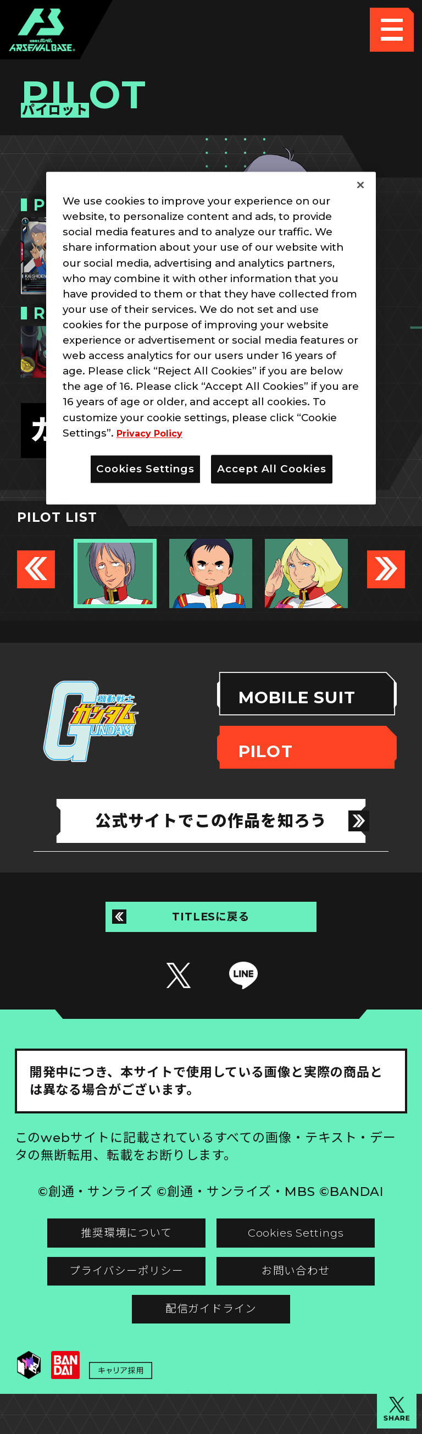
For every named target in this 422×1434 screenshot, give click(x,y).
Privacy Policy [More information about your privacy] (154, 433)
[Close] (360, 185)
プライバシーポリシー (112, 1296)
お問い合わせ (309, 1296)
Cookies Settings (309, 1252)
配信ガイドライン (210, 1341)
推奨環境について (112, 1252)
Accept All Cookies (271, 468)
